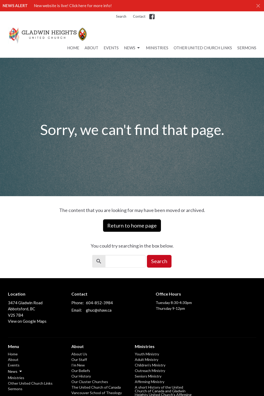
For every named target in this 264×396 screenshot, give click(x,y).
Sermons (246, 47)
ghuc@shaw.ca (99, 310)
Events (111, 47)
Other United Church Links (203, 47)
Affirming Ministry (149, 381)
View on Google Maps (27, 321)
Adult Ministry (146, 359)
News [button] (15, 371)
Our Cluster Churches (89, 381)
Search (121, 16)
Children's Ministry (150, 365)
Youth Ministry (147, 354)
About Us (79, 354)
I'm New (78, 365)
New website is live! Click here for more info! (73, 5)
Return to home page (132, 225)
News (132, 48)
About (91, 47)
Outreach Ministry (150, 370)
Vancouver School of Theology (96, 392)
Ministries (157, 47)
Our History (81, 376)
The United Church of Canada (96, 387)
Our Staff (79, 359)
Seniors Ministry (148, 376)
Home (73, 47)
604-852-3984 (99, 302)
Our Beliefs (80, 370)
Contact (139, 16)
